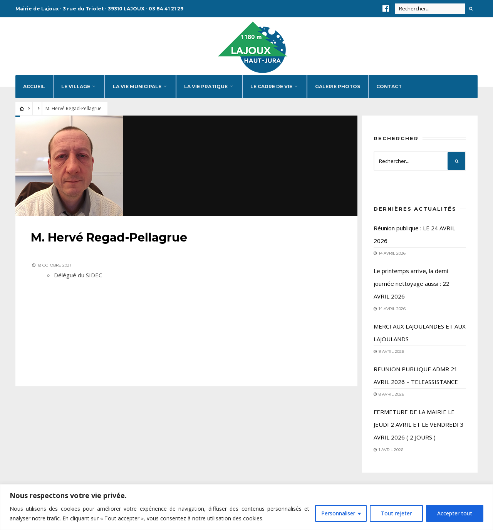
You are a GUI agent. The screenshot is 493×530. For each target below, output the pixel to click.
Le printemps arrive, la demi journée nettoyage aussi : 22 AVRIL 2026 (411, 283)
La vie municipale (137, 86)
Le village (75, 86)
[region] (246, 507)
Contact (389, 86)
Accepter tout (454, 513)
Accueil (34, 86)
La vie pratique (206, 86)
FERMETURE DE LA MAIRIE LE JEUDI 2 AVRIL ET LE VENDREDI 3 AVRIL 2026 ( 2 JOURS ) (419, 424)
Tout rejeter (396, 513)
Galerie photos (337, 86)
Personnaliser (338, 513)
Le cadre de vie (271, 86)
